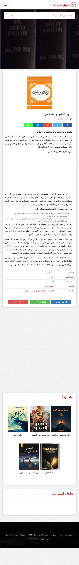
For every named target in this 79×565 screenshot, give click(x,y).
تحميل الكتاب (61, 302)
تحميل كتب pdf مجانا (66, 535)
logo (64, 4)
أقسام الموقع (18, 302)
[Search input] (43, 15)
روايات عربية (49, 286)
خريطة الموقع (44, 535)
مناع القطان (63, 119)
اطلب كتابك (32, 535)
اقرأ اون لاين (40, 302)
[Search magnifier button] (6, 13)
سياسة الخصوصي (12, 535)
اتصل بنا (53, 535)
